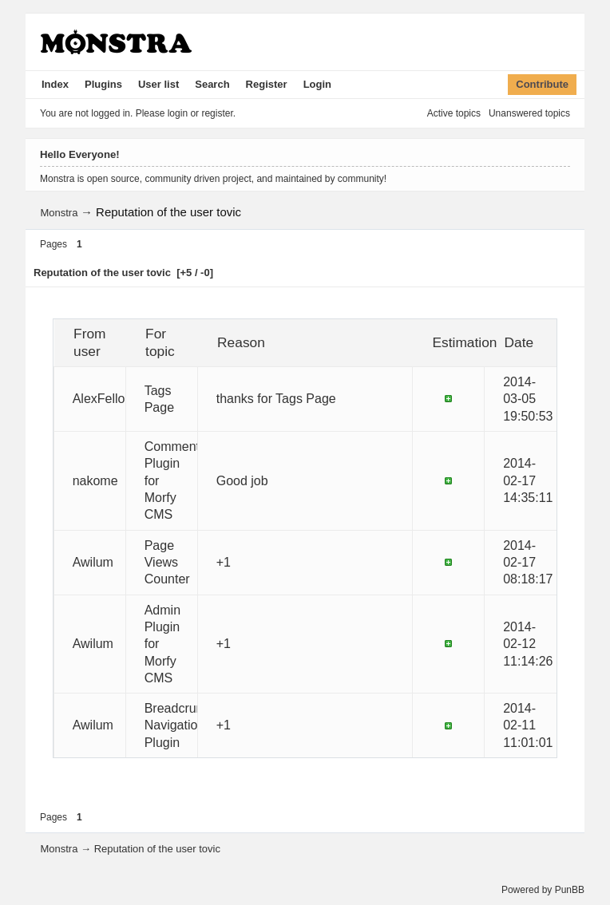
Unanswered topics (529, 113)
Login (317, 84)
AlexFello (99, 398)
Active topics (454, 113)
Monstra (58, 213)
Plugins (103, 84)
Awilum (93, 562)
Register (266, 84)
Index (55, 84)
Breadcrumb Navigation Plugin (179, 725)
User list (158, 84)
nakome (95, 481)
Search (212, 84)
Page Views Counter (167, 563)
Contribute (542, 84)
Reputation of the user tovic (168, 212)
